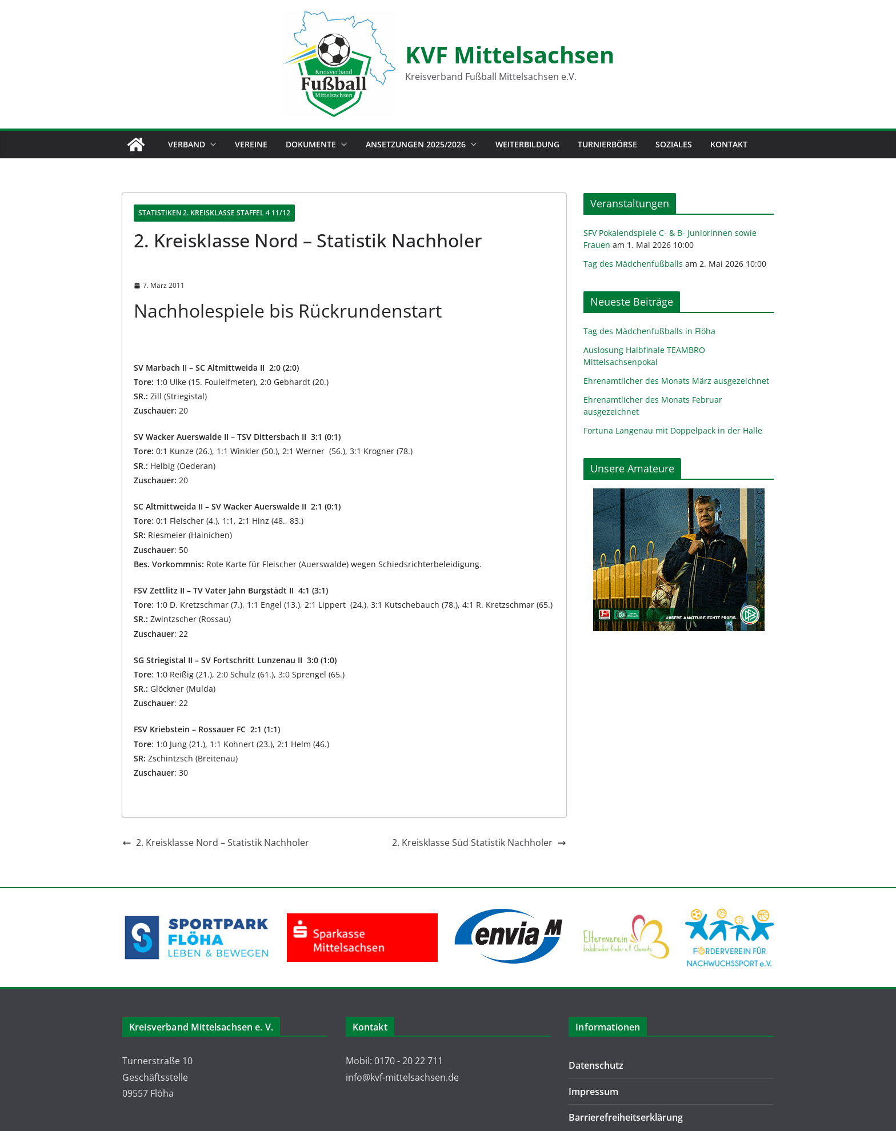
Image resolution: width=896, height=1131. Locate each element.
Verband (186, 144)
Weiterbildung (527, 144)
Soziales (673, 144)
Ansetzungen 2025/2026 (416, 144)
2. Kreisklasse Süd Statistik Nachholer (479, 842)
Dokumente (311, 144)
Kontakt (728, 144)
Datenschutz (596, 1065)
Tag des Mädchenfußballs (633, 263)
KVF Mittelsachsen (509, 54)
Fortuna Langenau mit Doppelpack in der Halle (672, 430)
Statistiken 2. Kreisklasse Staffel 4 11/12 (214, 213)
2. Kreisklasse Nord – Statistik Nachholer (215, 842)
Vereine (251, 144)
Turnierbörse (607, 144)
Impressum (593, 1091)
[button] (211, 145)
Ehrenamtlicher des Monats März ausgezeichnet (676, 380)
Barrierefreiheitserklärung (626, 1117)
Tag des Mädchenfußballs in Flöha (649, 331)
